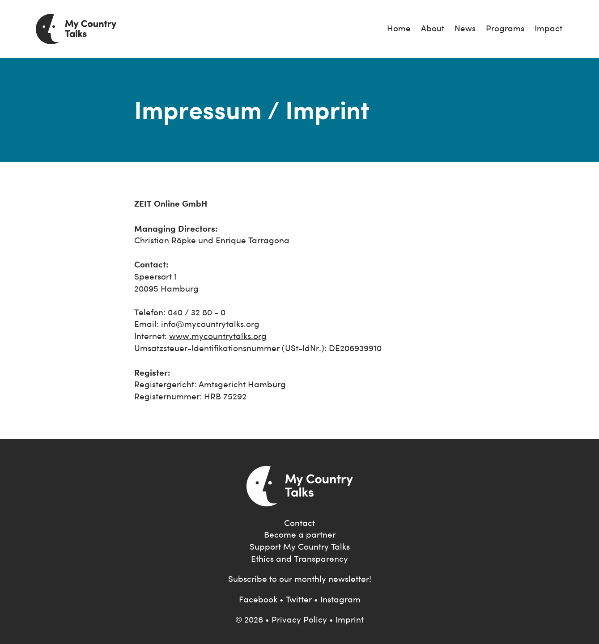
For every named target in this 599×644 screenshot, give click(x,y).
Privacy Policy (299, 619)
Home (399, 28)
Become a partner (300, 535)
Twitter (299, 599)
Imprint (350, 619)
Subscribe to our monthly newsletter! (299, 579)
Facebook (258, 599)
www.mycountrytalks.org (218, 336)
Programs (505, 28)
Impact (548, 28)
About (432, 28)
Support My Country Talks (300, 547)
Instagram (340, 599)
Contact (299, 523)
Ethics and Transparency (299, 559)
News (465, 28)
